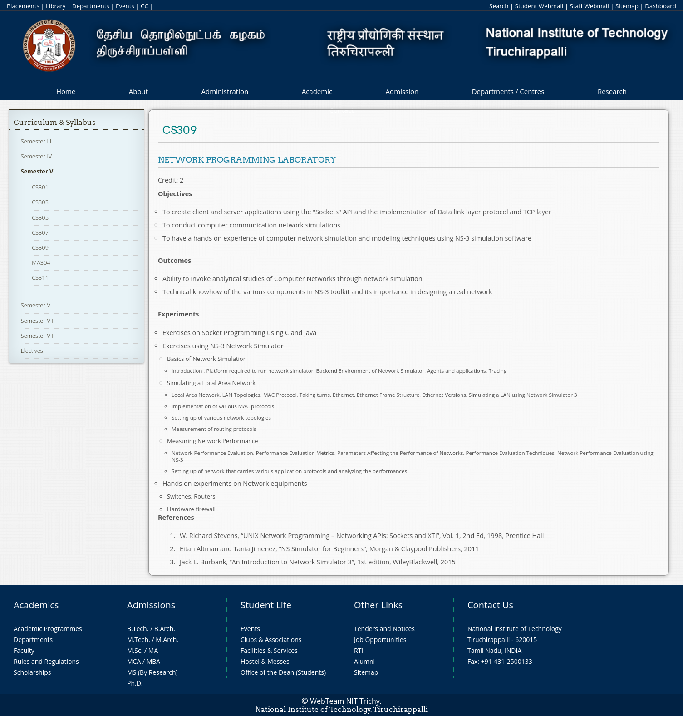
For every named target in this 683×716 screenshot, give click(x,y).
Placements (23, 6)
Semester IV (36, 156)
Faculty (24, 650)
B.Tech (137, 628)
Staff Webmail (589, 6)
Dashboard (660, 6)
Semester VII (37, 320)
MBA (154, 661)
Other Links (378, 605)
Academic (317, 91)
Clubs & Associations (271, 639)
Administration (225, 91)
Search (498, 6)
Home (65, 91)
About (138, 91)
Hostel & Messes (265, 661)
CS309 (40, 247)
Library (55, 6)
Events (125, 6)
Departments (90, 6)
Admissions (151, 605)
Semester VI (36, 305)
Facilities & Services (269, 650)
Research (612, 91)
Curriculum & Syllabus (55, 122)
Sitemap (627, 6)
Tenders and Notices (384, 628)
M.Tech (137, 639)
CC (144, 6)
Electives (32, 350)
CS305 (40, 217)
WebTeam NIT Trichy (345, 701)
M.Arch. (167, 639)
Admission (402, 91)
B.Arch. (164, 628)
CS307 (40, 232)
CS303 (40, 202)
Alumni (364, 661)
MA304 (41, 262)
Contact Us (490, 605)
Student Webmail (539, 6)
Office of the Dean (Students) (283, 672)
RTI (358, 650)
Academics (36, 605)
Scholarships (32, 672)
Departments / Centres (508, 91)
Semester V (37, 171)
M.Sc (134, 650)
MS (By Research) (152, 672)
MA (153, 650)
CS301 (40, 187)
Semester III (36, 141)
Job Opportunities (380, 639)
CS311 (40, 277)
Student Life (266, 605)
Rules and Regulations (46, 661)
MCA (134, 661)
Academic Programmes (48, 628)
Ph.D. (135, 683)
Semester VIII (38, 335)
